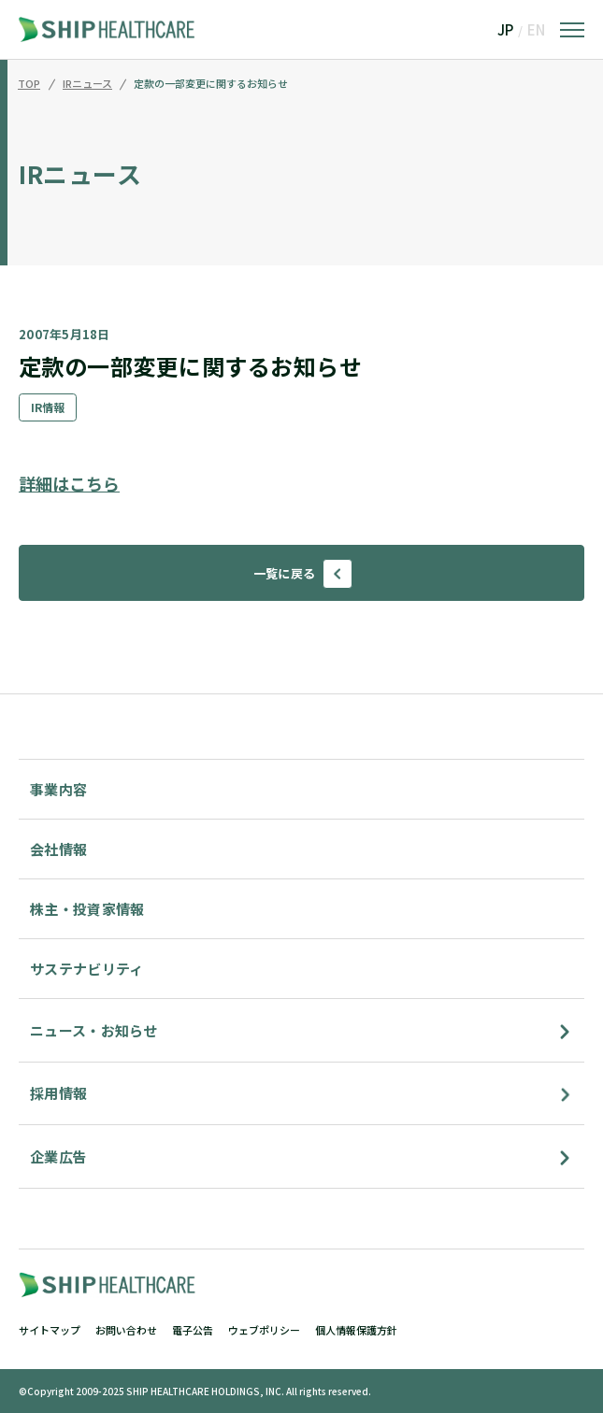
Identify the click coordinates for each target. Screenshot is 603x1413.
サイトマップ (49, 1329)
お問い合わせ (126, 1329)
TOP (29, 84)
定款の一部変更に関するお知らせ (211, 84)
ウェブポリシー (264, 1329)
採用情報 (58, 1093)
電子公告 (192, 1329)
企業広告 (58, 1156)
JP (505, 29)
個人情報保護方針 (356, 1329)
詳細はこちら (69, 483)
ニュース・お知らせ (94, 1030)
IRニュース (87, 84)
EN (536, 29)
